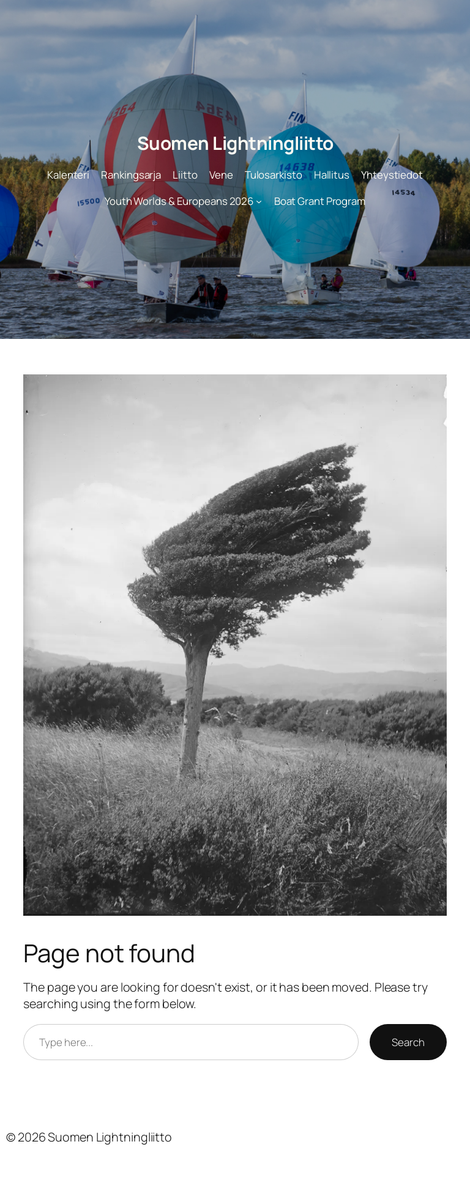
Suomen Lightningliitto (235, 142)
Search (408, 1042)
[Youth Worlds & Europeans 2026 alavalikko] (259, 201)
